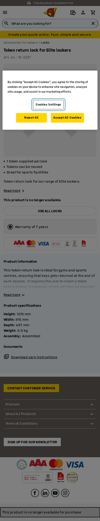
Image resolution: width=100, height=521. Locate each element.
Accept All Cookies (67, 118)
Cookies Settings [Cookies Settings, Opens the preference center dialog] (48, 104)
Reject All (31, 118)
